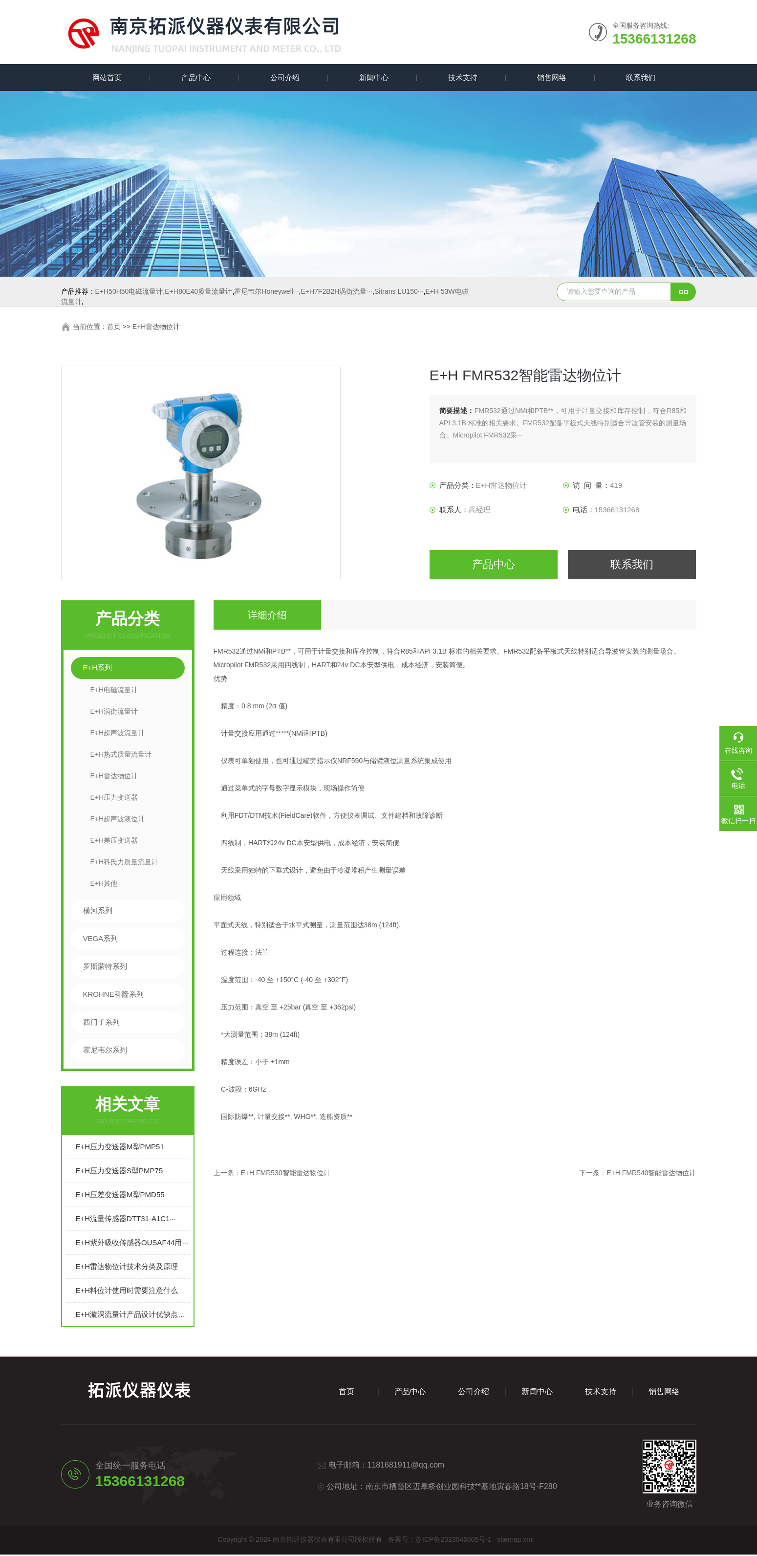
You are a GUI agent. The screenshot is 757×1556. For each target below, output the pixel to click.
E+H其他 (104, 885)
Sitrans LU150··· (398, 293)
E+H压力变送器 (114, 799)
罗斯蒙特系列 (105, 968)
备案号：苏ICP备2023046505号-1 (440, 1541)
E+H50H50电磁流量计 (129, 293)
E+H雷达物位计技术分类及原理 (127, 1268)
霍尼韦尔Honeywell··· (266, 293)
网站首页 (105, 78)
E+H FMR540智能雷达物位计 (651, 1174)
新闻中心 (372, 78)
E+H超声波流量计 (117, 734)
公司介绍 (283, 78)
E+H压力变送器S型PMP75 (119, 1172)
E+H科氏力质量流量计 (124, 863)
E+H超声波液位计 (117, 820)
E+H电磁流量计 (114, 691)
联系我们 (639, 78)
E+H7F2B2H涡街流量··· (336, 293)
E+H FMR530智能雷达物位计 (285, 1174)
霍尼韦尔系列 (105, 1051)
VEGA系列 (100, 940)
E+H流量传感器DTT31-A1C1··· (126, 1220)
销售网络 (550, 78)
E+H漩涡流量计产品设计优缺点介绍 (133, 1316)
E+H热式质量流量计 (121, 756)
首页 (114, 328)
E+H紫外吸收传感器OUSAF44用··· (132, 1244)
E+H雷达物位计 (156, 328)
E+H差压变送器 (114, 842)
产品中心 (194, 78)
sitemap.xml (515, 1541)
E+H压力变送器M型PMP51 (120, 1148)
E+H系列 (97, 669)
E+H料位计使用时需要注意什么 (127, 1292)
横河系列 (97, 912)
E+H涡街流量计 (114, 713)
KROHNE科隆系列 (113, 995)
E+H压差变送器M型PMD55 (120, 1196)
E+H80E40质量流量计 (198, 293)
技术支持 (461, 78)
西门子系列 (101, 1023)
